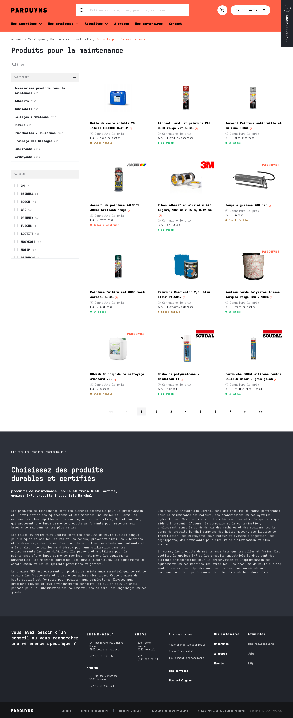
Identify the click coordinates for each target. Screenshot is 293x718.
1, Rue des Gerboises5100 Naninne (103, 677)
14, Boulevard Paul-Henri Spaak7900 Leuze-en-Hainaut (106, 646)
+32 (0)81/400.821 (101, 685)
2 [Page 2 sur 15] (156, 411)
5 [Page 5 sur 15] (201, 411)
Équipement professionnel (187, 657)
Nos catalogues (180, 680)
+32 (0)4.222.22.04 (148, 657)
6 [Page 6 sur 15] (216, 411)
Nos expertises (181, 634)
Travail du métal (181, 651)
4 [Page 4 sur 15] (186, 411)
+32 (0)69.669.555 (101, 656)
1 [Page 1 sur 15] (142, 411)
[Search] (132, 10)
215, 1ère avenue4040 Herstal (146, 646)
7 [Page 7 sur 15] (230, 411)
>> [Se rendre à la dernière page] (261, 411)
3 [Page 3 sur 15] (171, 411)
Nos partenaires (226, 634)
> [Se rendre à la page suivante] (245, 411)
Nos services (178, 670)
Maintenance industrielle (187, 644)
